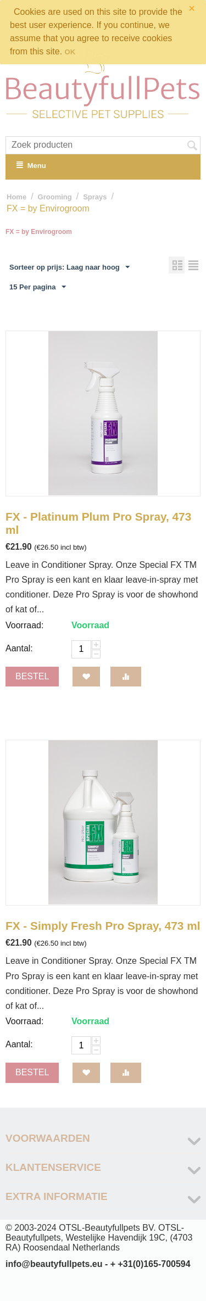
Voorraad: (24, 625)
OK (70, 52)
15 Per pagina (37, 287)
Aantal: (19, 648)
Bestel (32, 676)
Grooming (55, 197)
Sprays (95, 197)
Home (16, 197)
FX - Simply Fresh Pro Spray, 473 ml (102, 925)
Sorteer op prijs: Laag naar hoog (69, 267)
